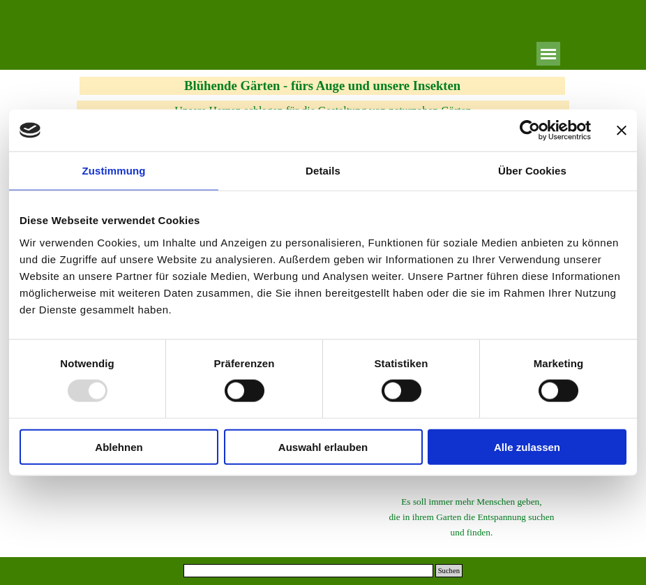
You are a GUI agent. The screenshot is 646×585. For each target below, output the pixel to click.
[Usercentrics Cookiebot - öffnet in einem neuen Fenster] (530, 130)
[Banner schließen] (621, 130)
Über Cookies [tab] (532, 171)
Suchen (449, 571)
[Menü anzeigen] (548, 54)
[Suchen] (308, 570)
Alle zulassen (527, 446)
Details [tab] (323, 171)
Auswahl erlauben (323, 446)
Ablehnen (118, 446)
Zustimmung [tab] (114, 171)
